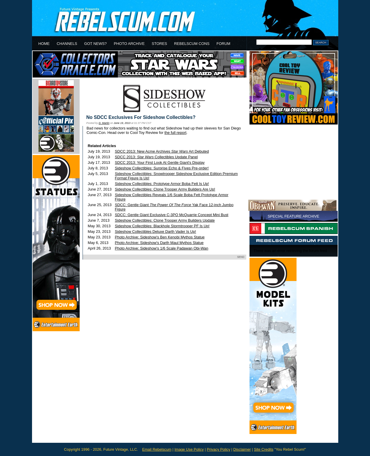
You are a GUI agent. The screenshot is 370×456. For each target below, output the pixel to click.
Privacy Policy (218, 449)
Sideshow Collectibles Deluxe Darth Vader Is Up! (155, 231)
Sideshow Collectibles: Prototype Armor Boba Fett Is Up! (162, 183)
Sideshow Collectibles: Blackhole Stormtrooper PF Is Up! (162, 226)
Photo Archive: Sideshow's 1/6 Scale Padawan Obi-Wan (161, 248)
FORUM (223, 43)
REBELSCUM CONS (192, 43)
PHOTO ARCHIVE (129, 43)
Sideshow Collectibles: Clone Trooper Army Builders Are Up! (165, 189)
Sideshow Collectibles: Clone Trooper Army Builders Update (165, 220)
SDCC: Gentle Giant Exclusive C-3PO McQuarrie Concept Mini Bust (171, 215)
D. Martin (104, 123)
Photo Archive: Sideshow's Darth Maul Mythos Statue (159, 242)
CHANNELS (67, 43)
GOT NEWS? (95, 43)
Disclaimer (242, 449)
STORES (159, 43)
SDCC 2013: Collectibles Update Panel (156, 157)
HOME (44, 43)
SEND (241, 256)
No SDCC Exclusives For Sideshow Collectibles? (141, 117)
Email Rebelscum (157, 449)
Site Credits (263, 449)
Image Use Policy (189, 449)
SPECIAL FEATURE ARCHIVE (293, 216)
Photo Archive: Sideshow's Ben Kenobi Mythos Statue (160, 237)
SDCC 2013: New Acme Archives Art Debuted (162, 151)
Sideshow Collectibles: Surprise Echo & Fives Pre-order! (162, 168)
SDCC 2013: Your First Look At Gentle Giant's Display (160, 162)
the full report (176, 132)
